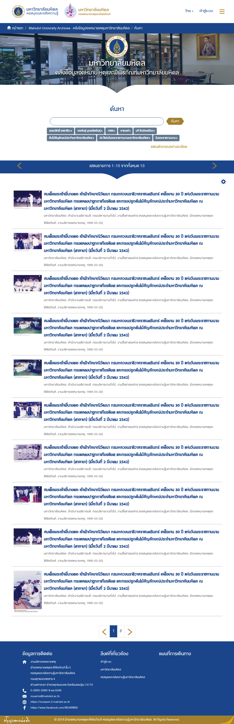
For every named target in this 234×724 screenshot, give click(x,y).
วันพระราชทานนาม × (166, 138)
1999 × (111, 130)
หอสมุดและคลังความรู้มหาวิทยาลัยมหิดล (123, 677)
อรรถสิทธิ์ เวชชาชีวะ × (60, 130)
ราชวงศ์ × (125, 130)
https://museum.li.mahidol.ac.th (50, 701)
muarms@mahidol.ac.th (45, 696)
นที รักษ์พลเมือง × (145, 130)
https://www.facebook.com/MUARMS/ (54, 707)
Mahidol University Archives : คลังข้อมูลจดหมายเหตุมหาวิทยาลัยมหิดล (79, 28)
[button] (189, 11)
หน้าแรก (17, 28)
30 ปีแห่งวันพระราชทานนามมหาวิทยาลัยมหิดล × (125, 138)
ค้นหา (175, 121)
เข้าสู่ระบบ (106, 661)
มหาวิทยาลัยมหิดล (111, 669)
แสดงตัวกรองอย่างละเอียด (169, 147)
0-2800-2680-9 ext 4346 (46, 690)
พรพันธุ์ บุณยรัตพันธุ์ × (89, 130)
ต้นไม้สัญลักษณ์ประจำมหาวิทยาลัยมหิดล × (71, 138)
